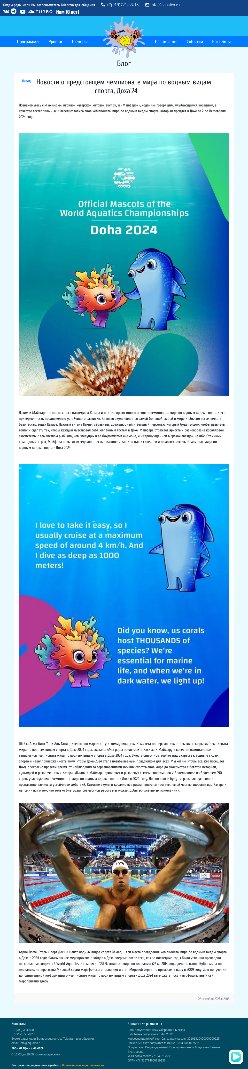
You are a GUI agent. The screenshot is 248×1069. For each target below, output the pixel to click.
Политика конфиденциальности (83, 1065)
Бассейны (221, 41)
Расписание (166, 41)
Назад (26, 81)
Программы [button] (28, 41)
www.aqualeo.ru (51, 1065)
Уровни (55, 41)
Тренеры (79, 41)
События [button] (195, 41)
